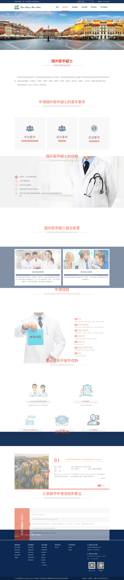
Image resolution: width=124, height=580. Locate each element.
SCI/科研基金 (44, 565)
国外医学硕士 (31, 560)
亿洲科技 (90, 578)
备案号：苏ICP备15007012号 (101, 578)
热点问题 (84, 7)
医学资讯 (94, 7)
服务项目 (65, 7)
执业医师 (43, 560)
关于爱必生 (104, 7)
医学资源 (43, 562)
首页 (57, 7)
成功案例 (75, 7)
